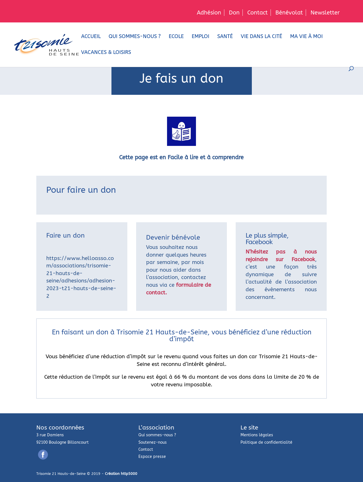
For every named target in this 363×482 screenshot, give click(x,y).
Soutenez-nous (152, 442)
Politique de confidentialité (266, 442)
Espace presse (152, 456)
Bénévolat (289, 12)
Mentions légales (256, 435)
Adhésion (209, 12)
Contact (257, 12)
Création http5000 (121, 473)
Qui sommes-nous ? (135, 36)
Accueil (91, 36)
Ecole (176, 36)
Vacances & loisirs (106, 52)
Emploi (200, 36)
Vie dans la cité (261, 36)
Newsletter (325, 12)
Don (234, 12)
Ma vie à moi (306, 36)
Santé (225, 36)
